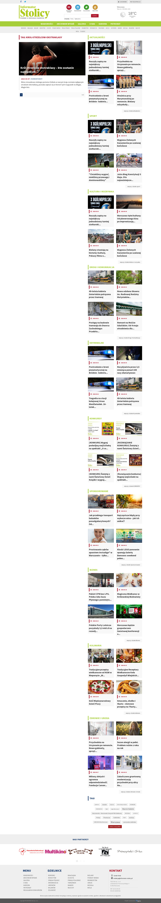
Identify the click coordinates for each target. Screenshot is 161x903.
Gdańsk (104, 805)
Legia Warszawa (115, 809)
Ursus (107, 28)
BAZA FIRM (95, 8)
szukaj (94, 16)
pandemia (135, 813)
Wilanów (131, 28)
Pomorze (107, 818)
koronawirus (99, 809)
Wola (77, 31)
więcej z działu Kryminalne (132, 413)
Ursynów (113, 28)
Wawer (120, 28)
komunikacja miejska (122, 804)
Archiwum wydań (65, 24)
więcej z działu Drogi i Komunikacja (129, 338)
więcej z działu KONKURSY (132, 486)
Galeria (82, 24)
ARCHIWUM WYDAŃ (69, 9)
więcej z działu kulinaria (133, 713)
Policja (98, 817)
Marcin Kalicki (128, 809)
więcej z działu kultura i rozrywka (130, 262)
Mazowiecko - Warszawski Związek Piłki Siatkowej (107, 813)
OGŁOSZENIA (86, 8)
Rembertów (85, 28)
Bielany (36, 28)
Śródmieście (93, 28)
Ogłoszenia (77, 19)
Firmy (72, 19)
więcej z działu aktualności (132, 111)
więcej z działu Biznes (133, 640)
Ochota (49, 28)
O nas (92, 24)
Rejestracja (135, 2)
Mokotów (42, 28)
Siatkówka (116, 817)
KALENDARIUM (77, 8)
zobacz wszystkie (115, 827)
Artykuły (66, 19)
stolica (131, 818)
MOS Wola (127, 813)
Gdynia (112, 804)
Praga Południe (75, 28)
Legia (107, 809)
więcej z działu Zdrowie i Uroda (130, 792)
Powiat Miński (56, 28)
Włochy (138, 28)
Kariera (103, 24)
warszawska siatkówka (129, 822)
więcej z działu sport (133, 186)
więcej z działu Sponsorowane (130, 565)
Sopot (124, 817)
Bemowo (23, 28)
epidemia (97, 804)
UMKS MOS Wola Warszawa (100, 822)
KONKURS (132, 804)
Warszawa (115, 822)
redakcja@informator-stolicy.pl (123, 878)
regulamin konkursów (32, 890)
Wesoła (125, 28)
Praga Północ (66, 28)
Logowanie (122, 2)
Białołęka (30, 28)
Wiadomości (47, 24)
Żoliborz (82, 31)
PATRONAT (115, 24)
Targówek (101, 28)
